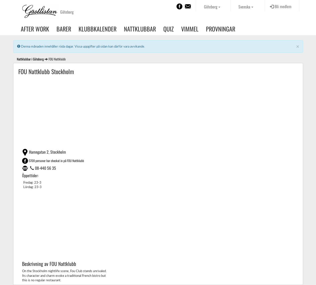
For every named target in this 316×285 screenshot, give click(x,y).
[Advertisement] (158, 111)
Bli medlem (280, 6)
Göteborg (212, 7)
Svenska (245, 7)
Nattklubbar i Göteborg (30, 59)
